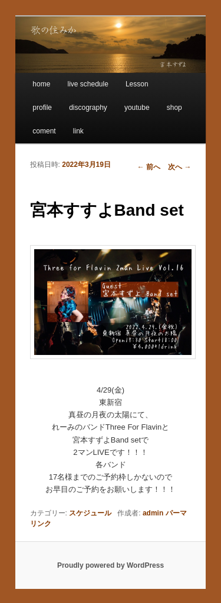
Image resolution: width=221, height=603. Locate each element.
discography (88, 107)
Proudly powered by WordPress (110, 565)
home (41, 84)
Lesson (137, 84)
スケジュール (90, 513)
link (78, 131)
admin (153, 513)
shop (174, 107)
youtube (137, 107)
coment (43, 131)
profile (42, 107)
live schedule (87, 84)
